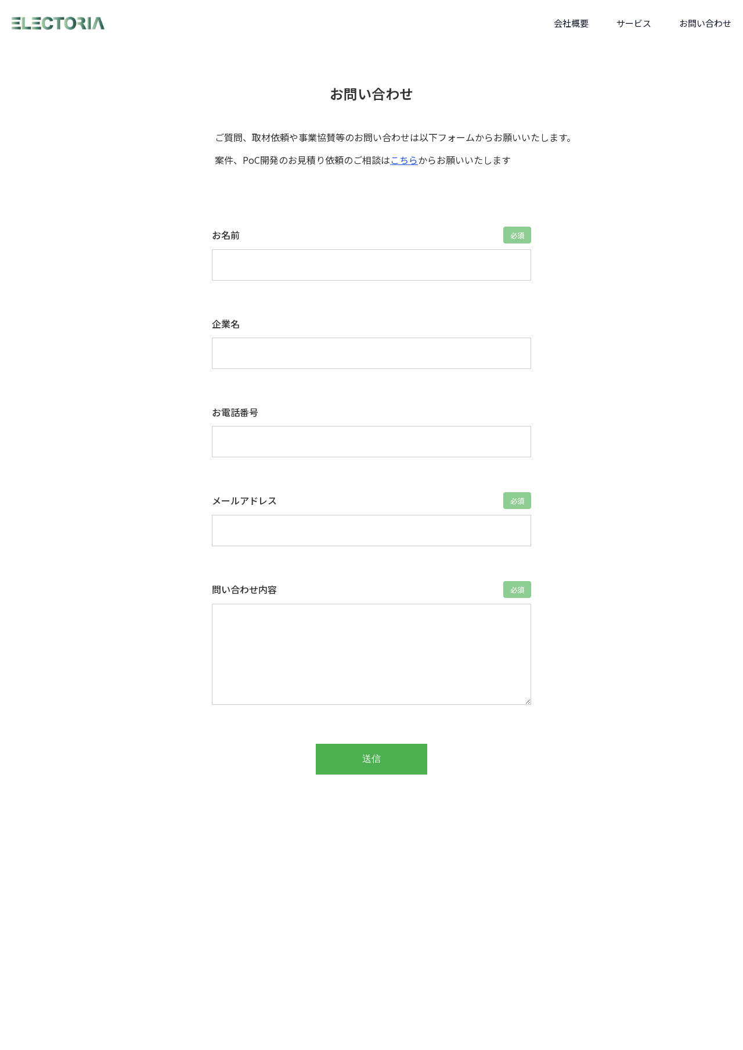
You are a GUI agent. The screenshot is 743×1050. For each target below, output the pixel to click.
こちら (404, 160)
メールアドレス (244, 500)
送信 (371, 759)
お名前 (226, 235)
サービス (633, 23)
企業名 (226, 324)
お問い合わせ (705, 23)
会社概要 (571, 23)
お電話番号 (235, 412)
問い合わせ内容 (244, 589)
